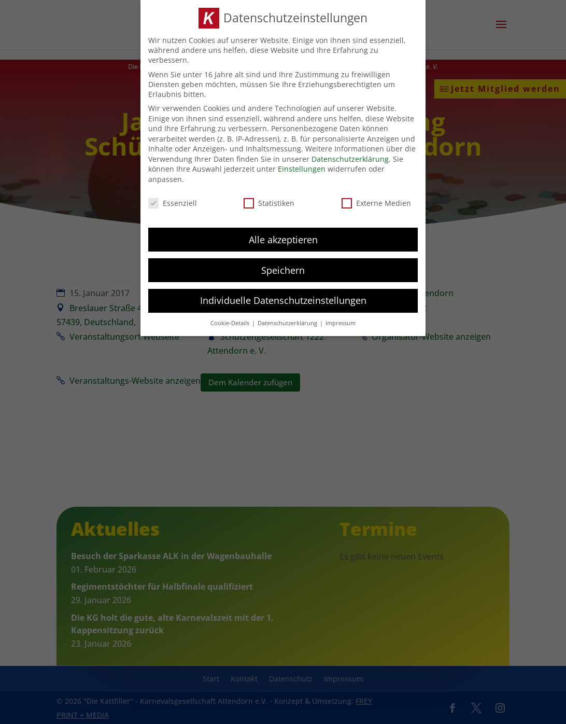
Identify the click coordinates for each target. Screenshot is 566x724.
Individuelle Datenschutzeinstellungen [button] (283, 297)
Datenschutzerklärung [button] (288, 320)
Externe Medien (376, 200)
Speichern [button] (283, 267)
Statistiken (269, 200)
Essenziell (172, 200)
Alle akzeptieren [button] (283, 236)
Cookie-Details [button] (230, 320)
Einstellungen (302, 166)
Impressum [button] (341, 320)
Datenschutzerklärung (350, 156)
